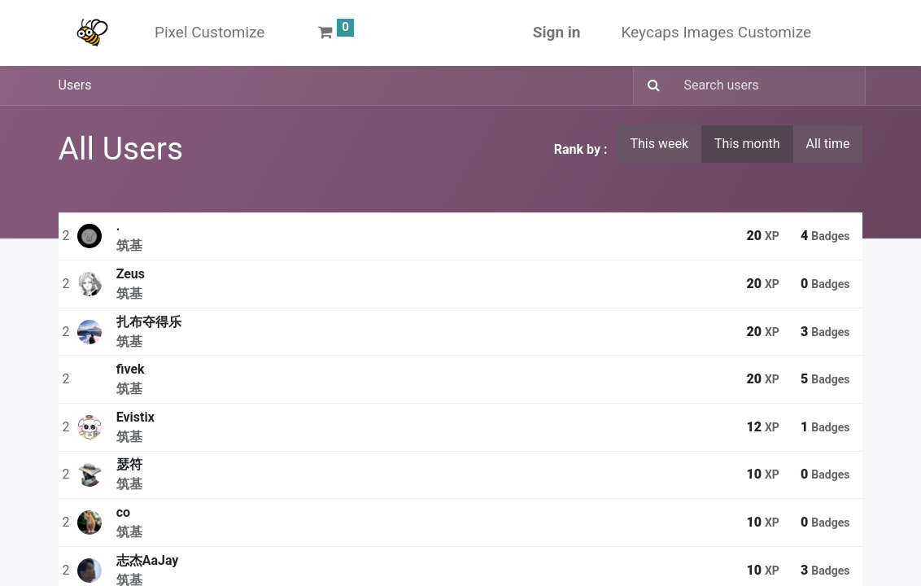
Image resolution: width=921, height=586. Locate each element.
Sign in (557, 32)
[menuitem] (209, 33)
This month (747, 143)
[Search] (649, 86)
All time (828, 143)
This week (659, 143)
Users (75, 85)
